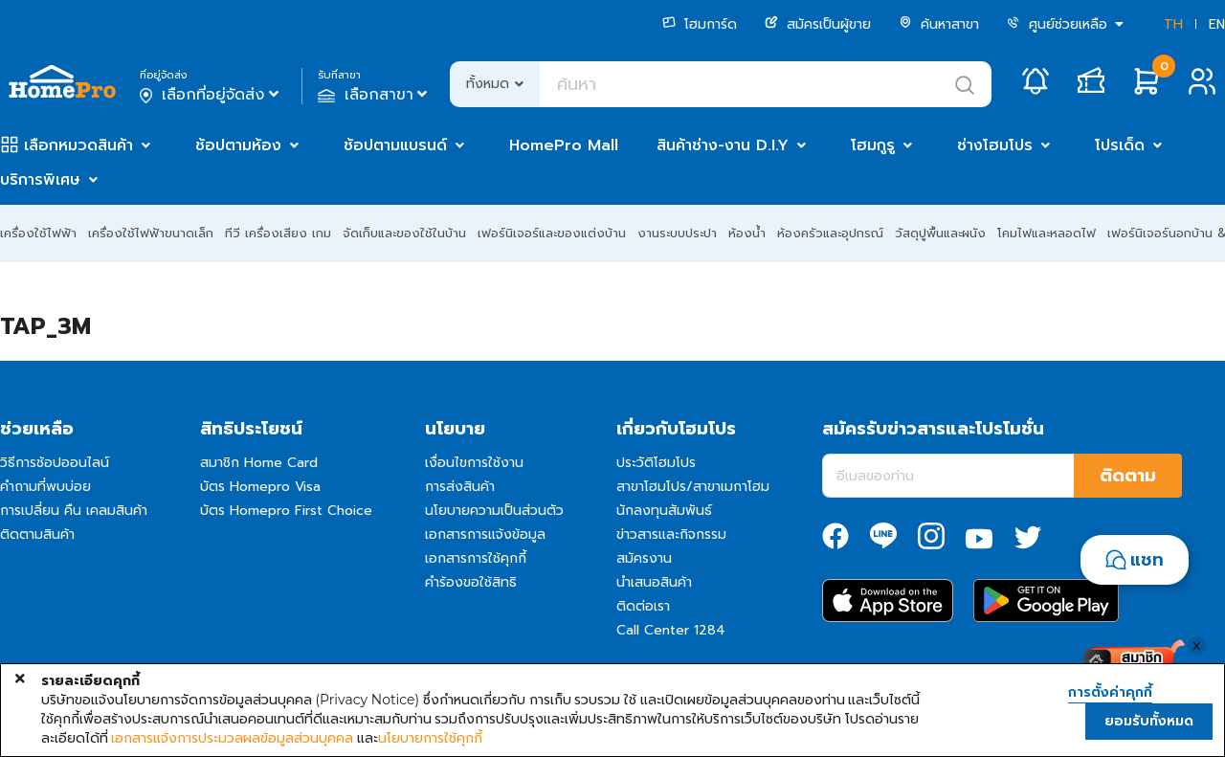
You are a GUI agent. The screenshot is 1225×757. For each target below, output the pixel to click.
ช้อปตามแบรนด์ (395, 145)
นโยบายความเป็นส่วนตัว (494, 511)
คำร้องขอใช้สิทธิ (471, 582)
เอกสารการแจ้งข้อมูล (485, 534)
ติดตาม (1128, 475)
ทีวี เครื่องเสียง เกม (278, 233)
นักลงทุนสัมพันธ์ (664, 511)
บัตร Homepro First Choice (286, 511)
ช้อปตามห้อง (238, 145)
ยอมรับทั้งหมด (1148, 721)
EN (1217, 24)
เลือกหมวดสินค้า (78, 145)
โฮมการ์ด (699, 24)
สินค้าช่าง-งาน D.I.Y (723, 145)
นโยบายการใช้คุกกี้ (430, 737)
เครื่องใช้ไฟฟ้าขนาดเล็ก (150, 233)
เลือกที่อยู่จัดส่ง (211, 94)
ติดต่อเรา (643, 606)
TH (1173, 24)
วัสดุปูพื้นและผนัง (940, 233)
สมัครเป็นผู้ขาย (818, 24)
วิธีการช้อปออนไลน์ (54, 463)
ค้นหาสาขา (939, 24)
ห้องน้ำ (747, 233)
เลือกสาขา (375, 94)
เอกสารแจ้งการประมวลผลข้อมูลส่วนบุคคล (232, 737)
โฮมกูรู (873, 145)
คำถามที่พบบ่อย (45, 487)
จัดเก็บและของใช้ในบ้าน (404, 233)
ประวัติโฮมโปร (656, 463)
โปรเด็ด (1120, 145)
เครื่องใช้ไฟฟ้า (38, 233)
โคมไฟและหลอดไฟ (1046, 233)
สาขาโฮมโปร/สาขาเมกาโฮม (692, 487)
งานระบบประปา (677, 233)
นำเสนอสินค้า (654, 582)
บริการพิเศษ (40, 179)
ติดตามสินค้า (37, 534)
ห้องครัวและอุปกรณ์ (830, 233)
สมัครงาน (644, 558)
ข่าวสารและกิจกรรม (671, 534)
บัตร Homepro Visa (260, 487)
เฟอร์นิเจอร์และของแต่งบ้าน (552, 233)
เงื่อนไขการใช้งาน (474, 463)
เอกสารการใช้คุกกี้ (475, 558)
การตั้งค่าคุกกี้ (1110, 692)
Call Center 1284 (670, 630)
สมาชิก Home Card (259, 463)
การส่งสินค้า (460, 487)
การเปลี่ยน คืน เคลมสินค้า (73, 511)
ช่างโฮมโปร (995, 145)
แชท (1147, 559)
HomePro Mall (563, 145)
